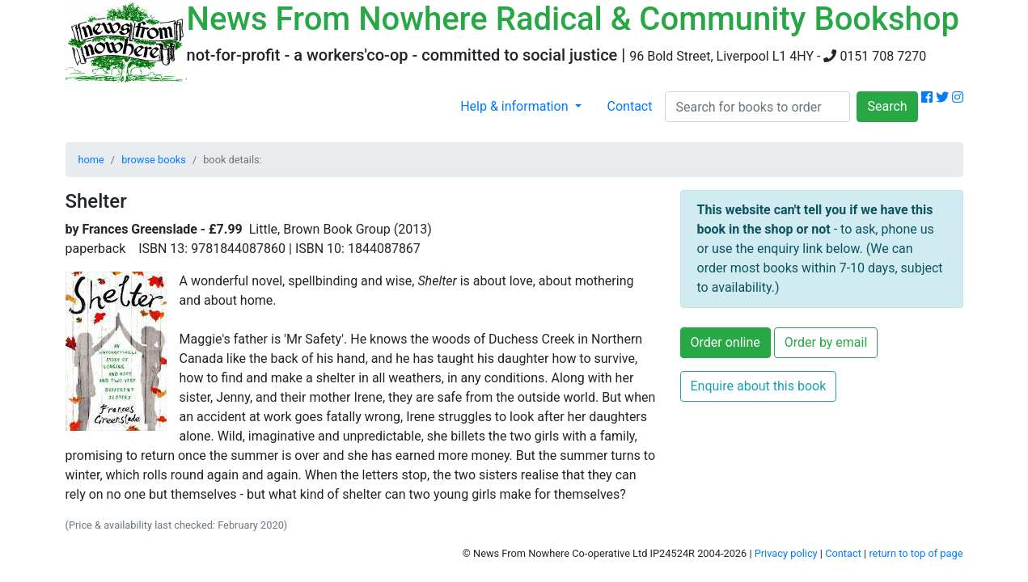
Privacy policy (786, 553)
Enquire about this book (759, 386)
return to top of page (915, 553)
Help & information (515, 106)
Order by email (826, 342)
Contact (630, 106)
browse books (153, 160)
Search (887, 106)
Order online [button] (725, 342)
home (91, 160)
